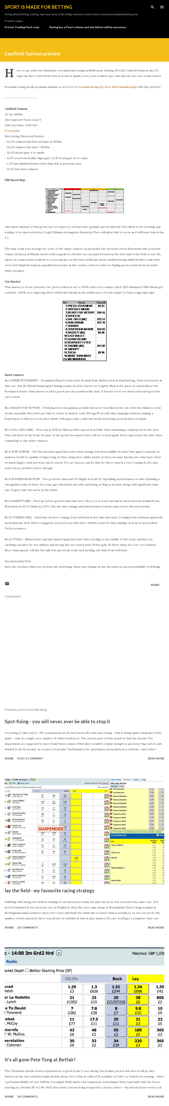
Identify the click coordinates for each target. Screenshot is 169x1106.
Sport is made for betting (38, 7)
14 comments (27, 1096)
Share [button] (155, 584)
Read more (156, 758)
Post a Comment (30, 758)
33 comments (27, 927)
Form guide (12, 130)
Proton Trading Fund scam (22, 27)
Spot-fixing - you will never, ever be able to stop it (57, 721)
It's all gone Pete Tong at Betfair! (40, 1059)
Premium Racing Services (94, 87)
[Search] (152, 7)
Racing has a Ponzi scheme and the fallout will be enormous (87, 27)
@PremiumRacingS (124, 87)
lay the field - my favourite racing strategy (50, 890)
